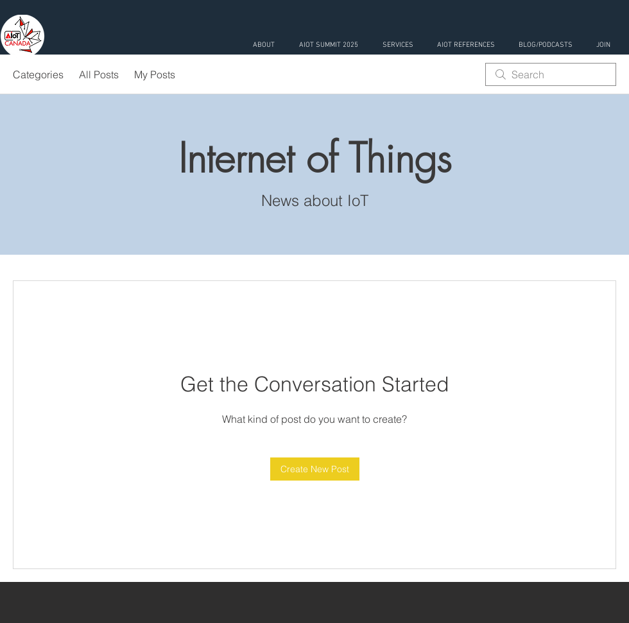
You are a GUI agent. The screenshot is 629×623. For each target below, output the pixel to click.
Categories (38, 74)
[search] (550, 74)
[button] (397, 45)
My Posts (154, 74)
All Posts (99, 74)
